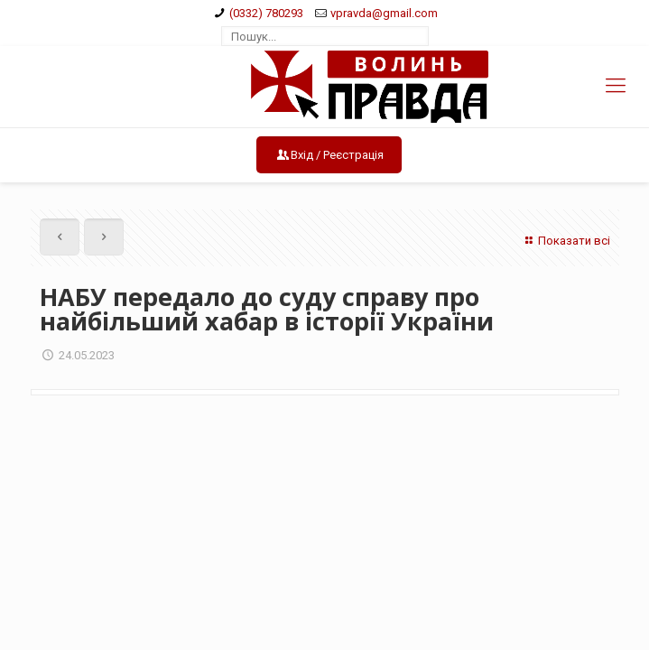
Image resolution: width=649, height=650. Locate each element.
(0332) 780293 (266, 13)
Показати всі (565, 240)
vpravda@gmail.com (384, 13)
